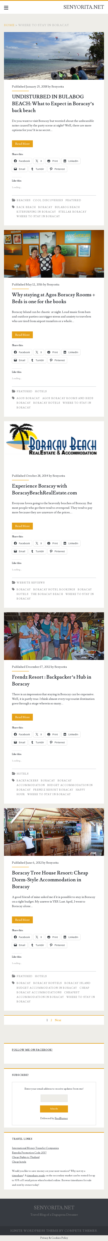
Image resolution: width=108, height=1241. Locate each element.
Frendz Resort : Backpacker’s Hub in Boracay (54, 636)
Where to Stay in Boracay (38, 216)
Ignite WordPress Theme (34, 1231)
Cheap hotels (19, 1161)
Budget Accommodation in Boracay (47, 987)
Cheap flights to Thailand (25, 1157)
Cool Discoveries (48, 200)
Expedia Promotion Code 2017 (29, 1152)
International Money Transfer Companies (35, 1148)
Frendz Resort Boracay (53, 789)
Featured (73, 200)
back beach (26, 207)
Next (58, 1020)
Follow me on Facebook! (32, 1049)
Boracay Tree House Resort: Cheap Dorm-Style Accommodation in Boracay (54, 832)
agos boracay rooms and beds (68, 398)
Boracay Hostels (47, 983)
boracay (45, 207)
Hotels (41, 391)
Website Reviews (31, 582)
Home (9, 25)
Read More (24, 143)
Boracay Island (77, 983)
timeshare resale (36, 1175)
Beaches (24, 200)
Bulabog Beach (67, 207)
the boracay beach (47, 594)
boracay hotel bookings (54, 589)
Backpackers (27, 780)
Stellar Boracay (72, 211)
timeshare (17, 1175)
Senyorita (57, 86)
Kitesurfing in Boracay (36, 211)
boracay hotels (46, 402)
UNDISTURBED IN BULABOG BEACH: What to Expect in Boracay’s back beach (54, 56)
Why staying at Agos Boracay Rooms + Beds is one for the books (54, 254)
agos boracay (28, 398)
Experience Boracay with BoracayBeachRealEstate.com (54, 445)
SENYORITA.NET (83, 7)
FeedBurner (61, 1118)
